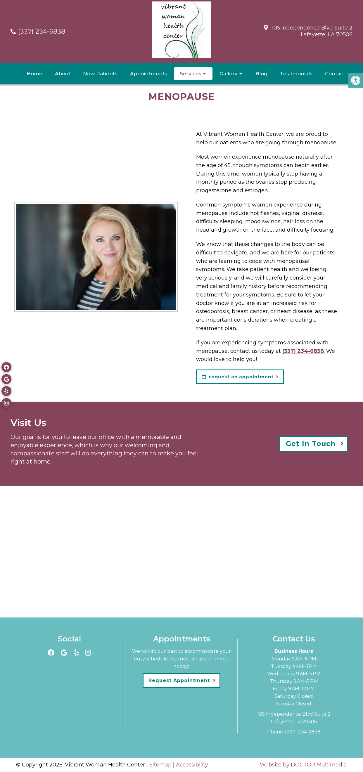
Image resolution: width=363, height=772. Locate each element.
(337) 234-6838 (41, 31)
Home (34, 74)
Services (190, 74)
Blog (261, 74)
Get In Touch (311, 444)
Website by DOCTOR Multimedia (303, 764)
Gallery (228, 74)
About (62, 74)
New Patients (100, 74)
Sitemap (160, 764)
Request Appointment (179, 680)
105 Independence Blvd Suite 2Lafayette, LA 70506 (312, 31)
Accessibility (192, 764)
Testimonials (296, 74)
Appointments (148, 74)
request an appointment (238, 376)
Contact (335, 74)
